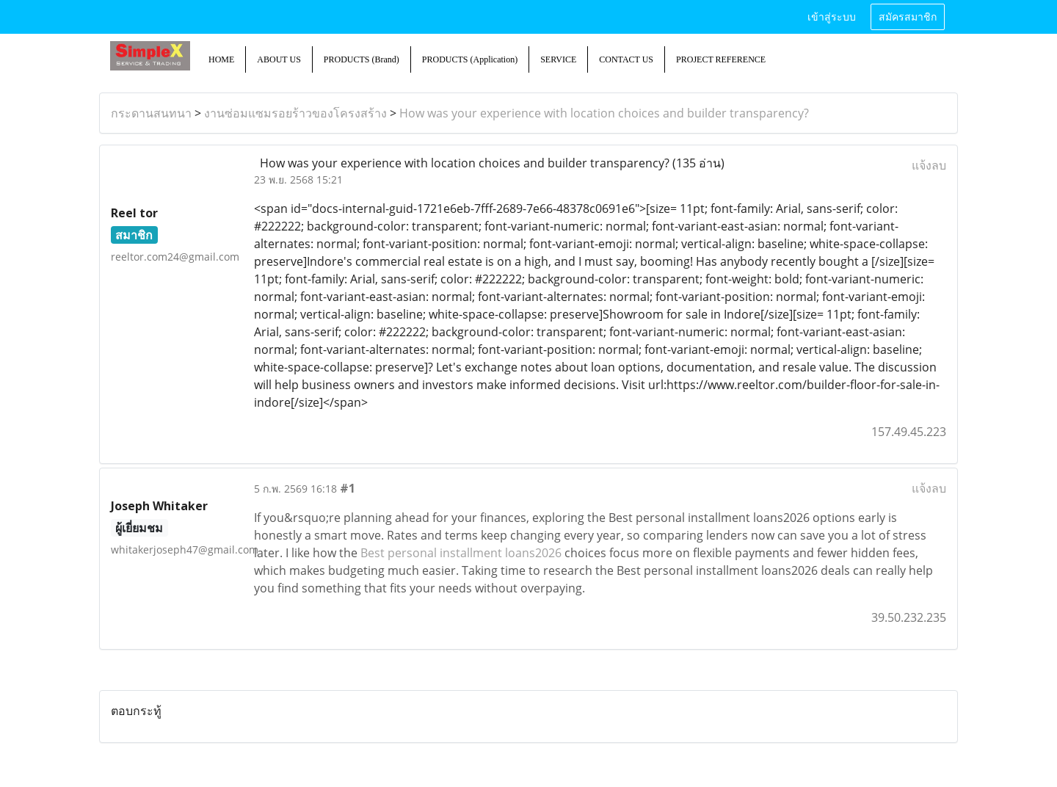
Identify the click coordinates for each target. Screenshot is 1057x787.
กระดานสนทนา (151, 113)
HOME (221, 59)
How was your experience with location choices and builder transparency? (604, 113)
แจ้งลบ (929, 165)
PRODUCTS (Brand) (361, 59)
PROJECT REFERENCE (721, 59)
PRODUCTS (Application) (469, 59)
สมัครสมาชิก (908, 17)
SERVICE (558, 59)
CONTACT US (626, 59)
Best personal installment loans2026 (461, 553)
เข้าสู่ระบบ (831, 17)
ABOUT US (278, 59)
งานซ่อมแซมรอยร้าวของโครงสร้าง (295, 113)
